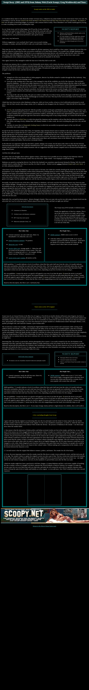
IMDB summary (55, 235)
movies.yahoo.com (14, 248)
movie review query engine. (17, 258)
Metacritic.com (13, 244)
